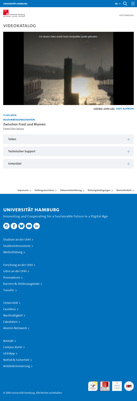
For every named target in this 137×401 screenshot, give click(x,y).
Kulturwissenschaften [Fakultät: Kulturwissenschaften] (19, 119)
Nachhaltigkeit (13, 315)
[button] (116, 4)
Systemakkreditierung (129, 383)
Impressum (23, 190)
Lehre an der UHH (15, 271)
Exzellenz (9, 309)
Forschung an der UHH (18, 265)
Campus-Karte (12, 347)
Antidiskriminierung (16, 366)
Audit (103, 383)
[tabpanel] (68, 139)
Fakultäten (10, 322)
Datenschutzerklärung (71, 190)
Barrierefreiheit (123, 190)
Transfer (8, 290)
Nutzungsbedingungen (99, 190)
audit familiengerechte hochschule (93, 386)
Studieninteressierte (16, 246)
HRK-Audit (115, 385)
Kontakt (8, 341)
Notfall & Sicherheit (16, 360)
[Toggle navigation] (133, 3)
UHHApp (9, 353)
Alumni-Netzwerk (15, 328)
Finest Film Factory (13, 128)
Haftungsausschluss (44, 190)
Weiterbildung (12, 252)
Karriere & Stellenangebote (21, 284)
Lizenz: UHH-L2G (104, 108)
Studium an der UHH (17, 239)
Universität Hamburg (15, 3)
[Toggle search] (125, 3)
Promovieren (11, 278)
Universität (10, 303)
